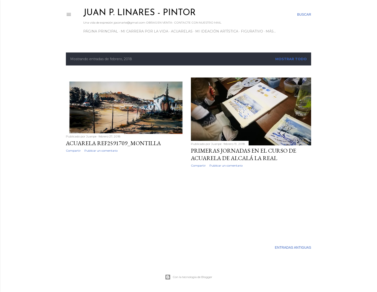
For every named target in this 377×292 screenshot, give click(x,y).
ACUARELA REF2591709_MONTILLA (113, 143)
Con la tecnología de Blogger (188, 277)
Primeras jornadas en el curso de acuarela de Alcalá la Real (243, 154)
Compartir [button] (73, 150)
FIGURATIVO (252, 31)
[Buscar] (304, 14)
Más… (271, 31)
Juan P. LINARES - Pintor (139, 13)
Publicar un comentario (101, 150)
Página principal (100, 31)
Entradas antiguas (293, 247)
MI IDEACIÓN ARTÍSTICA (216, 31)
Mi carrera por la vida (144, 31)
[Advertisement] (126, 198)
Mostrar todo (291, 59)
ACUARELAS (182, 31)
